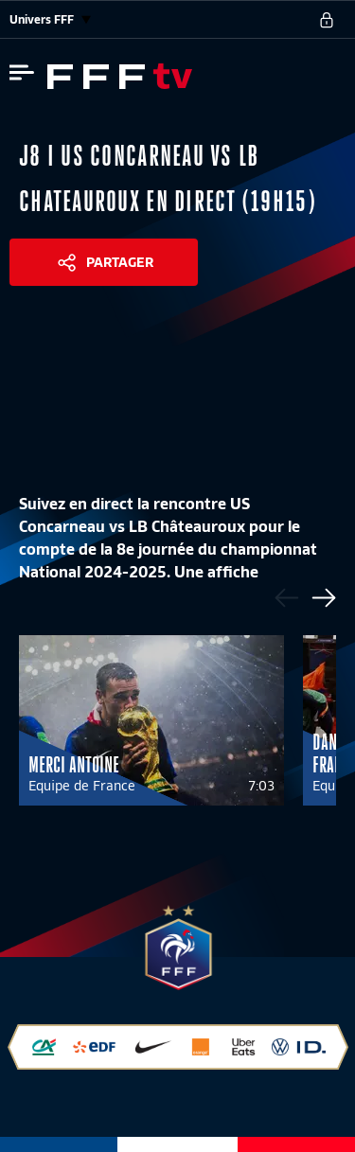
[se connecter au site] (326, 19)
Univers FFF (50, 19)
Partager (119, 262)
